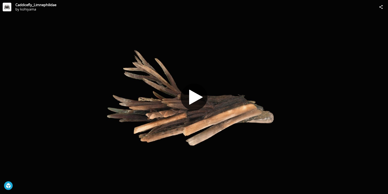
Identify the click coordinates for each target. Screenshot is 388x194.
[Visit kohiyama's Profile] (7, 7)
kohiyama (28, 9)
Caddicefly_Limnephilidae (35, 4)
